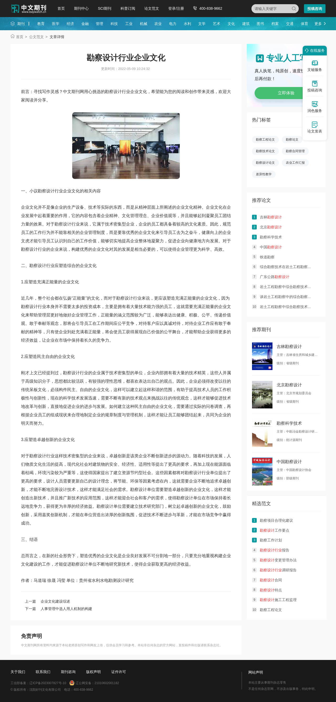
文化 (231, 24)
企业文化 (71, 191)
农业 (158, 24)
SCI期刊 (104, 8)
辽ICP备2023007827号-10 (47, 683)
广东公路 (274, 277)
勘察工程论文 (265, 139)
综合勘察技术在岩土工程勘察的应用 (289, 267)
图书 (260, 24)
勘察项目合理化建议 (276, 520)
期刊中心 (81, 8)
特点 (271, 590)
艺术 (216, 24)
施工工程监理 (278, 600)
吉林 (271, 217)
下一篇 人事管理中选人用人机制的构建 (58, 609)
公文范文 (36, 37)
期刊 (21, 24)
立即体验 (286, 93)
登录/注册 (176, 8)
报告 (274, 550)
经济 (70, 24)
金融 (85, 24)
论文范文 (151, 8)
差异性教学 (264, 174)
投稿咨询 (314, 9)
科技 (114, 24)
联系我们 (43, 672)
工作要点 (274, 530)
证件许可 (118, 672)
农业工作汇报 (295, 163)
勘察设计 (46, 191)
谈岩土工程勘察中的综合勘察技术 (287, 297)
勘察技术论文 (265, 151)
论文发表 (314, 127)
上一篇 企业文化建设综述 (47, 601)
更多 (318, 24)
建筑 (246, 24)
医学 (55, 24)
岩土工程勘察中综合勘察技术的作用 (289, 307)
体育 (304, 24)
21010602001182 (106, 683)
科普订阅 (127, 8)
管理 (99, 24)
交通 (289, 24)
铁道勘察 (267, 257)
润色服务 (314, 107)
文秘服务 (314, 66)
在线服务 (314, 50)
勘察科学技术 (271, 237)
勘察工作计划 (271, 540)
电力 (172, 24)
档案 (275, 24)
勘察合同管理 (295, 151)
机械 (143, 24)
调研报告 (278, 570)
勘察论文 (292, 139)
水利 (187, 24)
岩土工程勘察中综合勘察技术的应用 (289, 287)
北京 (271, 227)
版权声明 (93, 672)
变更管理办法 (278, 560)
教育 (41, 24)
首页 (61, 8)
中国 (271, 247)
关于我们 (17, 672)
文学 (202, 24)
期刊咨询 (68, 672)
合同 (271, 580)
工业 (129, 24)
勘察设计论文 (265, 163)
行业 (59, 191)
